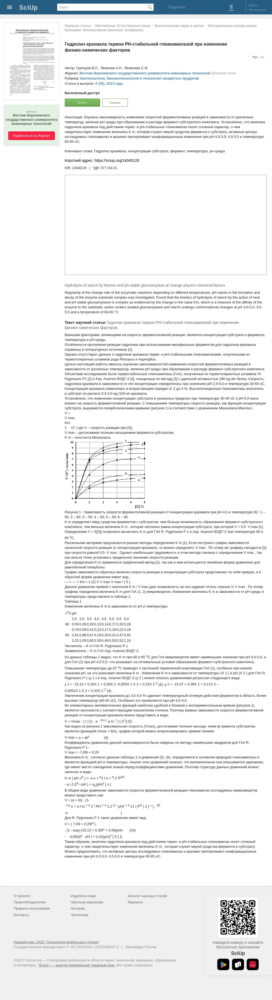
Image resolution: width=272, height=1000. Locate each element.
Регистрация (258, 9)
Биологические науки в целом (179, 26)
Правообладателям (29, 902)
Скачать (114, 102)
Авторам (78, 908)
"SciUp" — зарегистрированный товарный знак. (76, 965)
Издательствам (83, 896)
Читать (82, 102)
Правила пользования (32, 908)
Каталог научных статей (147, 896)
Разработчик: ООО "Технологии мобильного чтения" (56, 942)
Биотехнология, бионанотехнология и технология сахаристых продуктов (139, 78)
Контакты (21, 915)
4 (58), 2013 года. (109, 83)
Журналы (135, 902)
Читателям (79, 915)
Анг (262, 57)
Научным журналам (87, 902)
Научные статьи (78, 26)
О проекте (22, 896)
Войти (253, 5)
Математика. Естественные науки (122, 26)
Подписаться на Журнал (31, 136)
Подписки (176, 7)
